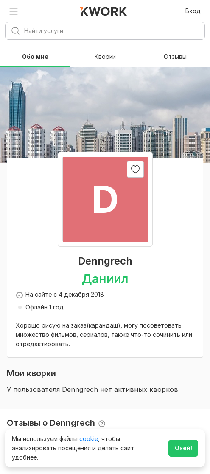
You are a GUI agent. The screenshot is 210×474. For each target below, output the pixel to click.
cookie (88, 438)
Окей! (183, 448)
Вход (193, 10)
